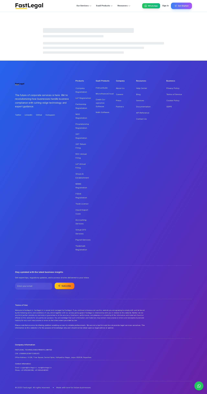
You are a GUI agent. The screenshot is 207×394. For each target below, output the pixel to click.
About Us (120, 88)
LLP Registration (83, 98)
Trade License (82, 204)
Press (118, 100)
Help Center (141, 88)
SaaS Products (104, 6)
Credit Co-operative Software (100, 103)
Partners (120, 107)
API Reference (142, 113)
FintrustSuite (102, 88)
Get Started (181, 6)
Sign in (165, 6)
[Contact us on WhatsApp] (198, 385)
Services (140, 100)
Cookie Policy (172, 100)
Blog (138, 94)
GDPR (169, 107)
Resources (124, 6)
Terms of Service (174, 94)
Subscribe (64, 286)
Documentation (143, 107)
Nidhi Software (102, 112)
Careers (119, 94)
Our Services (83, 6)
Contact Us (141, 119)
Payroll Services (83, 240)
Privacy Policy (173, 88)
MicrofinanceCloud (103, 94)
